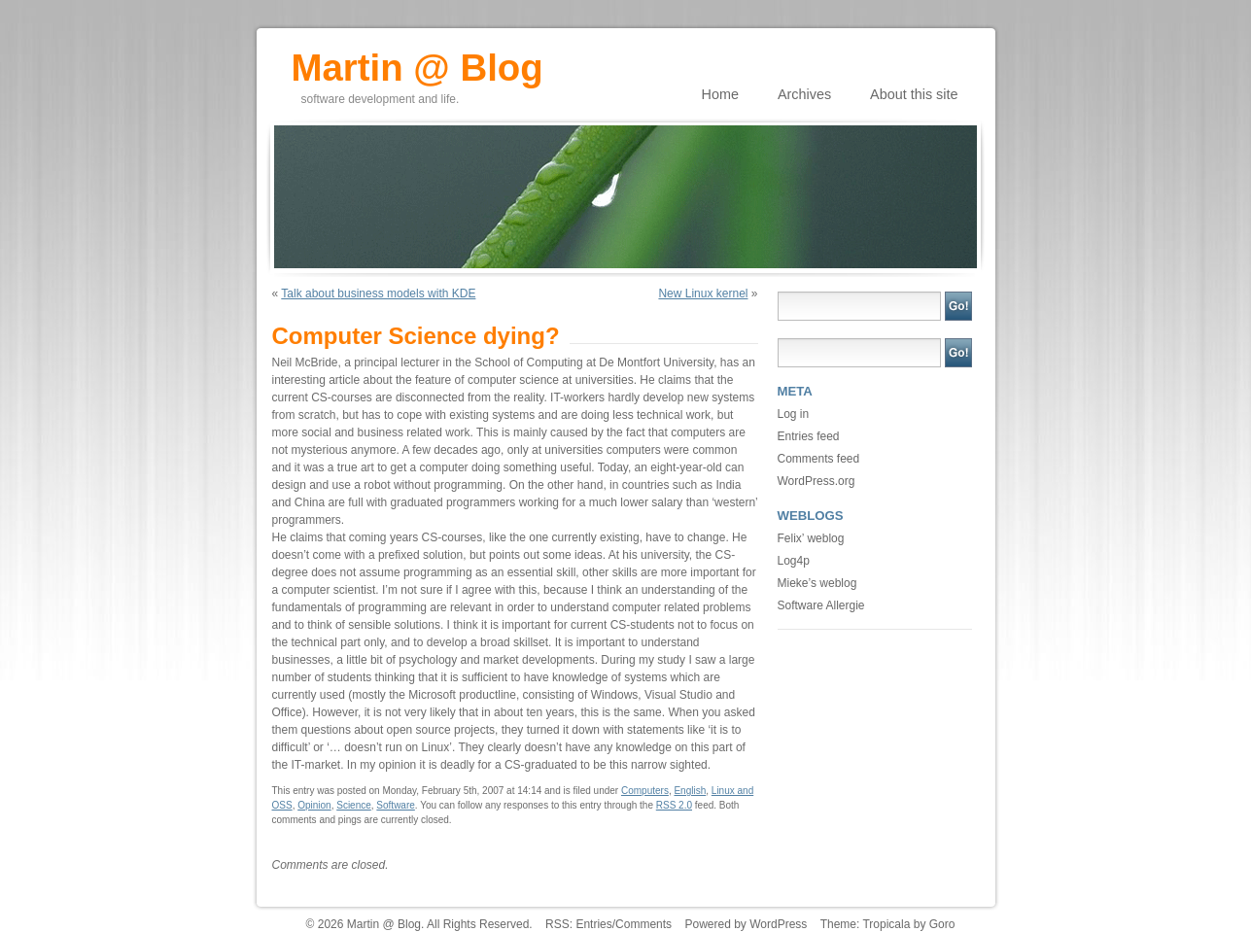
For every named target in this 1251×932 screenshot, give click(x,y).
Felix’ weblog (811, 538)
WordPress (778, 924)
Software (395, 805)
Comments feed (819, 459)
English (690, 790)
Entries (593, 924)
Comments (643, 924)
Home (720, 94)
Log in (794, 414)
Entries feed (809, 436)
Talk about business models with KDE (378, 293)
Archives (804, 94)
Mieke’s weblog (817, 583)
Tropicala (886, 924)
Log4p (794, 561)
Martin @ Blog (417, 61)
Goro (942, 924)
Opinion (313, 805)
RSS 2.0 (674, 805)
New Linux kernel (702, 293)
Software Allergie (821, 605)
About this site (913, 94)
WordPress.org (816, 481)
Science (353, 805)
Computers (645, 790)
